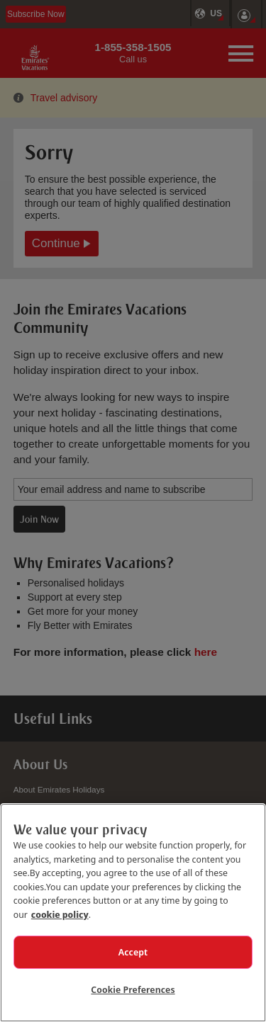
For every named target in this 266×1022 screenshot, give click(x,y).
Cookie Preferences (132, 989)
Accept (133, 952)
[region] (133, 912)
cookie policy (60, 914)
